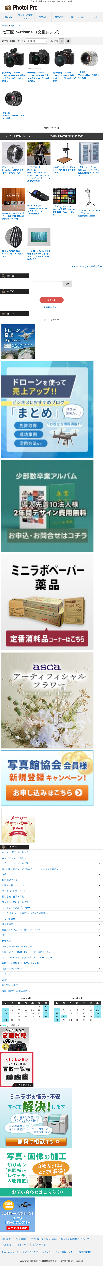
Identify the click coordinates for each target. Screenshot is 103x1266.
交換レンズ (15, 25)
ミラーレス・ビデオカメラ (15, 863)
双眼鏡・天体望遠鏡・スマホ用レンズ (20, 963)
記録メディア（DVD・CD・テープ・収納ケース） (26, 952)
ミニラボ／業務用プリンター (16, 907)
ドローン (6, 974)
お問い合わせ (39, 1244)
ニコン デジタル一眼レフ (14, 858)
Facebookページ (10, 1252)
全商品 (5, 25)
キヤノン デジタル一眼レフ (15, 852)
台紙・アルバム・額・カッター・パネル (21, 929)
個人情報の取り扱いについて (75, 1239)
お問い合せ (60, 17)
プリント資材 (8, 918)
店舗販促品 (7, 924)
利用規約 (6, 1244)
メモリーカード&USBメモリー (17, 946)
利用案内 (43, 17)
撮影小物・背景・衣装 (13, 896)
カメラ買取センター (65, 1252)
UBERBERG (85, 1252)
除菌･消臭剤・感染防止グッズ (16, 991)
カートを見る (77, 17)
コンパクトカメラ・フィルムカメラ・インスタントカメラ (30, 869)
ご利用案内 (20, 1239)
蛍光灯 (5, 979)
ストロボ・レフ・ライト (14, 891)
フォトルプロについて (25, 17)
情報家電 (6, 941)
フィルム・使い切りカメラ (15, 902)
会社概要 (6, 1239)
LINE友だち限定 (10, 985)
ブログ (94, 17)
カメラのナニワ (30, 1252)
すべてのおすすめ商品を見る (88, 266)
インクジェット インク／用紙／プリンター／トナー (27, 957)
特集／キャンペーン (12, 968)
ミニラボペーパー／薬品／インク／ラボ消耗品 (25, 913)
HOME (8, 17)
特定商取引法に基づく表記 (44, 1239)
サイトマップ (21, 1244)
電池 (4, 935)
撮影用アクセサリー (12, 880)
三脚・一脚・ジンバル (13, 885)
